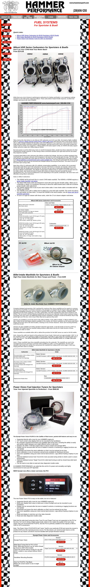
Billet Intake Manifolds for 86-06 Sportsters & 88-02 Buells (35, 37)
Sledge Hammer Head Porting (33, 141)
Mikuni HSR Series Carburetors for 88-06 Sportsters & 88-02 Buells (38, 35)
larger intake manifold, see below (27, 181)
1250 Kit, (21, 141)
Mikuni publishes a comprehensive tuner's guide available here (34, 160)
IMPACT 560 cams (47, 141)
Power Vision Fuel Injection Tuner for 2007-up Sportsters (34, 38)
